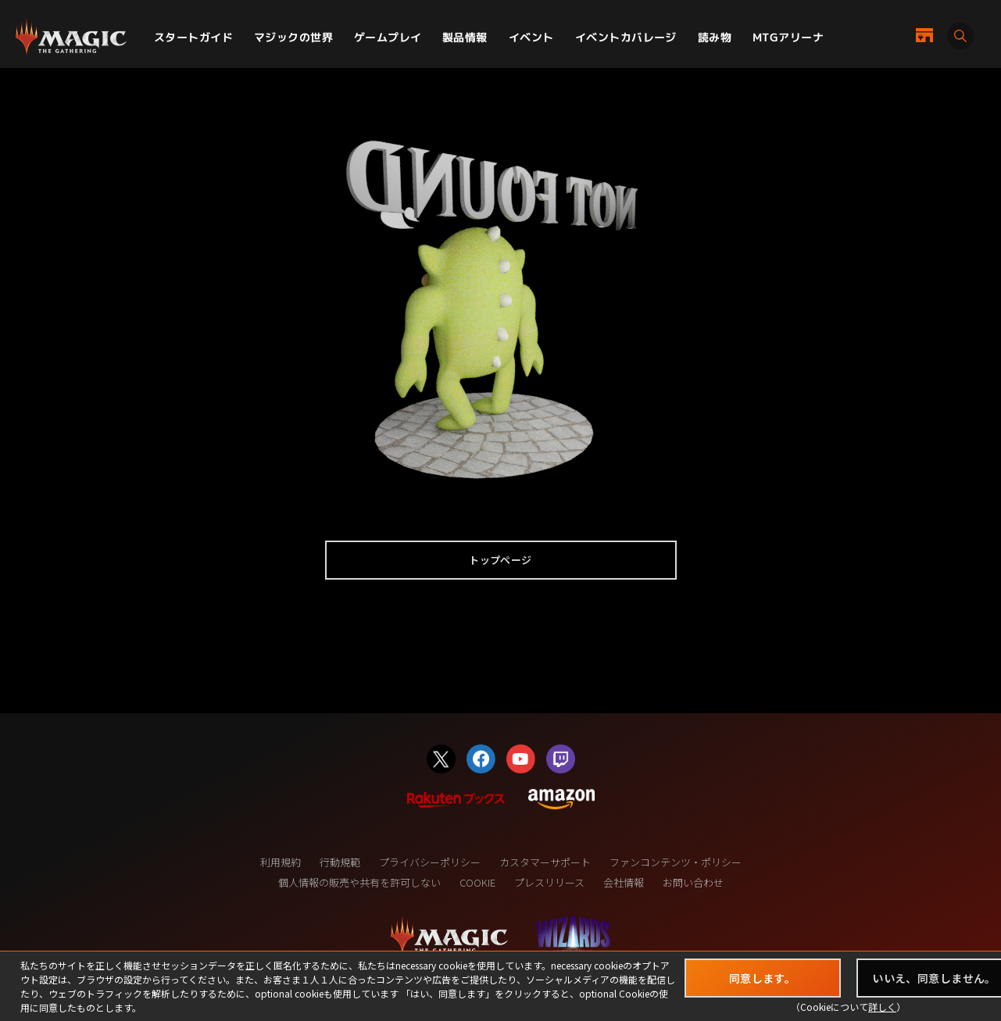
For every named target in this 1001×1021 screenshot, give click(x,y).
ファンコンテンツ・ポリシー (676, 862)
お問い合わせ (693, 882)
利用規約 (280, 862)
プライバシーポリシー (430, 862)
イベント (531, 37)
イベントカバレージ (626, 37)
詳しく (882, 1006)
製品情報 (465, 37)
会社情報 (623, 882)
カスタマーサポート (545, 862)
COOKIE (477, 882)
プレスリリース (549, 882)
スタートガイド (193, 37)
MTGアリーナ (788, 37)
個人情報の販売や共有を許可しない (359, 882)
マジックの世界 (293, 37)
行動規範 (340, 862)
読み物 (714, 37)
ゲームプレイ (388, 37)
